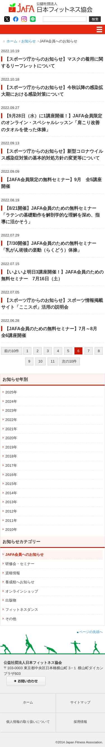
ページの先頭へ (90, 632)
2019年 (11, 447)
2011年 (11, 520)
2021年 (11, 429)
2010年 (11, 529)
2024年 (11, 401)
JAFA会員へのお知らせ (24, 554)
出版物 (10, 600)
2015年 (11, 484)
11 (53, 361)
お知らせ (28, 41)
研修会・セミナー (19, 564)
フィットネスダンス (21, 609)
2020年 (11, 438)
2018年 (11, 456)
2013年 (11, 502)
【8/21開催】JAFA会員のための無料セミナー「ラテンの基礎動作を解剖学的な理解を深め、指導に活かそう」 (50, 215)
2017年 (11, 465)
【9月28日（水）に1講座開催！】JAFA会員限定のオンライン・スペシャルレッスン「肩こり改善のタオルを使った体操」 (51, 122)
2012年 (11, 511)
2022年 (11, 420)
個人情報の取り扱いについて (28, 721)
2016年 (11, 475)
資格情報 (12, 573)
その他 (10, 619)
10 (40, 361)
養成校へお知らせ (19, 582)
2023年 (11, 410)
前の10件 (11, 351)
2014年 (11, 493)
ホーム (11, 41)
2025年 (11, 392)
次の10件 (69, 361)
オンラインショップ (21, 591)
